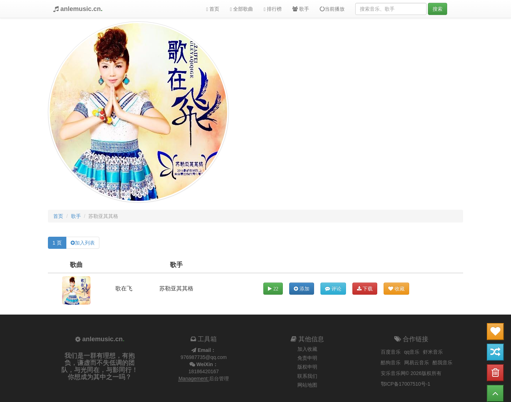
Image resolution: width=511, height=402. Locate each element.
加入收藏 (307, 349)
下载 (365, 288)
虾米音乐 (433, 352)
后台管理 (219, 378)
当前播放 (332, 9)
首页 (212, 9)
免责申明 (307, 358)
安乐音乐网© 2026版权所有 (411, 373)
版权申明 (307, 367)
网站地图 (307, 385)
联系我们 (307, 376)
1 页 (57, 243)
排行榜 (273, 9)
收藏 (396, 288)
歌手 (300, 9)
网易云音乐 (416, 362)
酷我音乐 (442, 362)
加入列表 (85, 242)
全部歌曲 (241, 9)
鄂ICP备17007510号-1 (405, 384)
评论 (333, 288)
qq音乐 (412, 352)
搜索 (438, 9)
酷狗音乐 (391, 362)
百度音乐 (391, 352)
